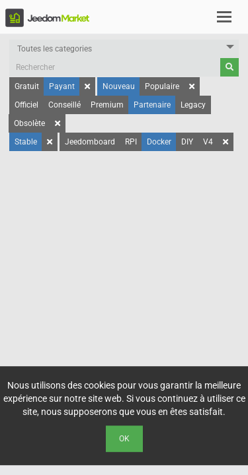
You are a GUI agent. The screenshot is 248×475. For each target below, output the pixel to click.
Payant (62, 86)
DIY (187, 141)
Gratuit (27, 86)
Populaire (162, 86)
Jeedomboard (90, 141)
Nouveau (119, 86)
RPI (131, 141)
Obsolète (29, 123)
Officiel (26, 105)
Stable (26, 141)
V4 (208, 141)
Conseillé (64, 105)
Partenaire (152, 105)
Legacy (193, 105)
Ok (124, 438)
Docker (159, 141)
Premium (107, 105)
